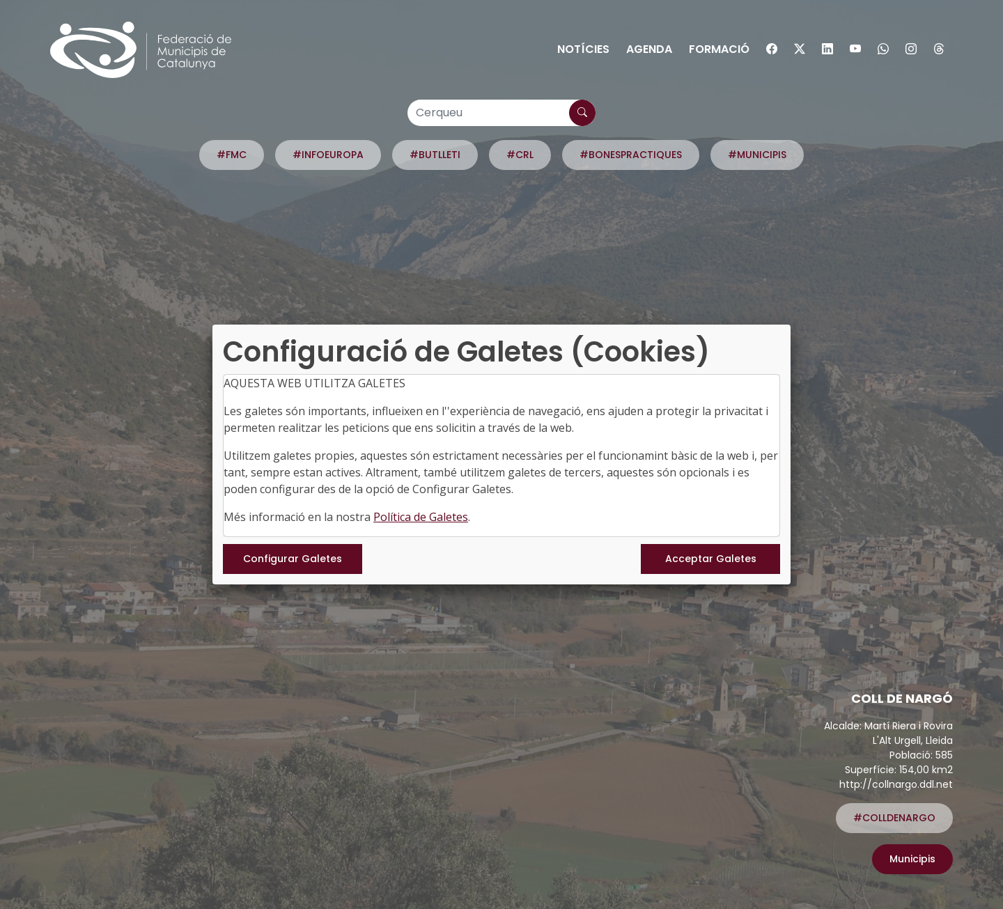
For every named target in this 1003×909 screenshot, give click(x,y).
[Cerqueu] (501, 113)
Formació (719, 49)
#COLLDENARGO (894, 818)
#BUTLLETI (435, 155)
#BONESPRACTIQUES (631, 155)
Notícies (583, 49)
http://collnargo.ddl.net (896, 784)
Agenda (649, 49)
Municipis (912, 859)
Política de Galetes (420, 517)
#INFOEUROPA (328, 155)
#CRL (520, 155)
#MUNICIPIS (757, 155)
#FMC (232, 155)
